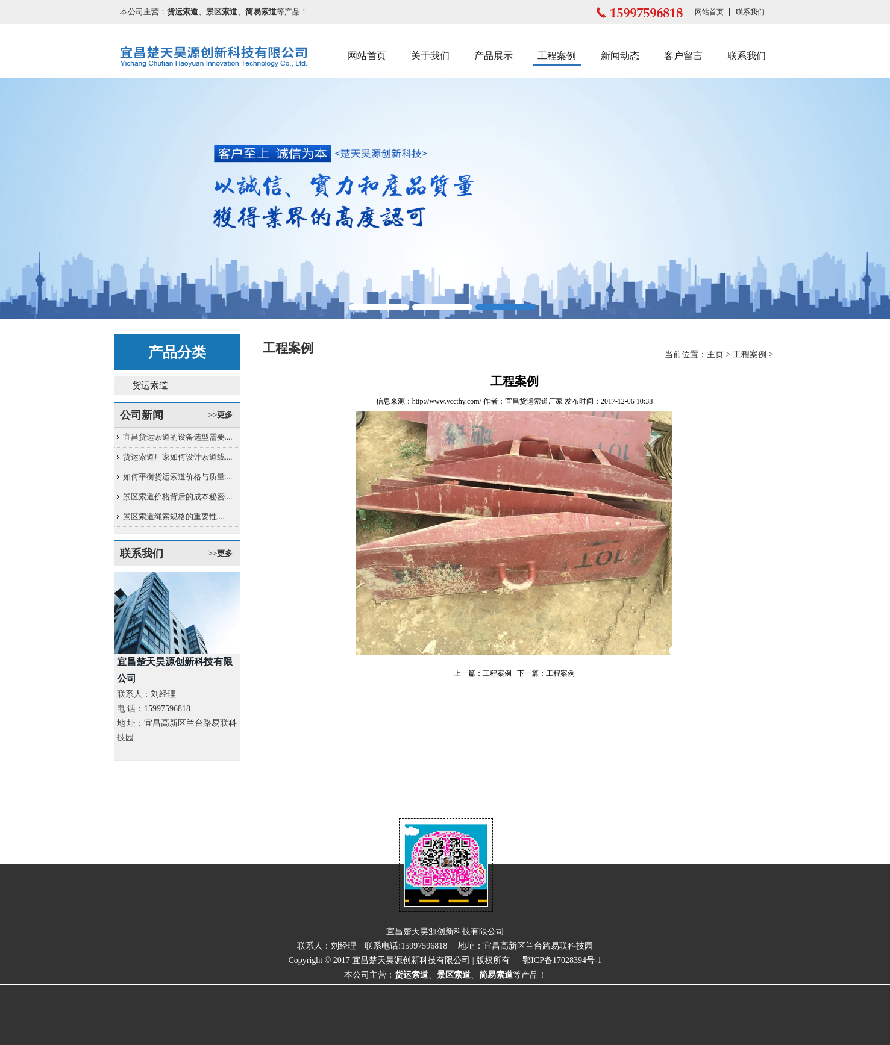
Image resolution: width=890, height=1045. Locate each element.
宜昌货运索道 (526, 401)
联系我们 (750, 12)
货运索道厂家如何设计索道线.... (178, 456)
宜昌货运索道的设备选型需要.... (178, 436)
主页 (715, 354)
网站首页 (709, 12)
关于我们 (430, 56)
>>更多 (220, 414)
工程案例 (556, 56)
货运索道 (150, 385)
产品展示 (493, 56)
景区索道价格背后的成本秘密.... (178, 496)
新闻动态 (620, 56)
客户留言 (683, 56)
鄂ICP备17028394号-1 (561, 960)
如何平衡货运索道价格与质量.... (178, 476)
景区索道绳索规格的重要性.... (174, 516)
